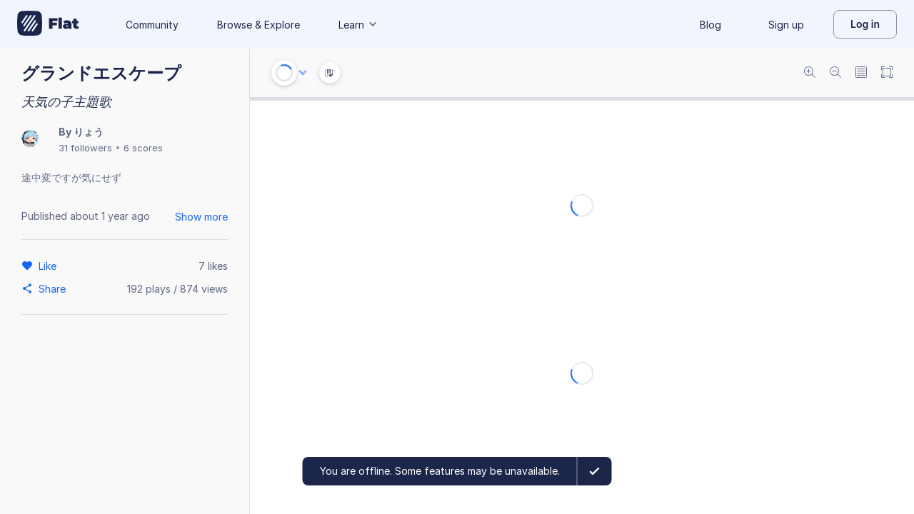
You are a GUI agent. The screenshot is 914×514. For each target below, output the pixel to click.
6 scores (143, 147)
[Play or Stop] (284, 73)
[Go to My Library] (48, 24)
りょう (89, 132)
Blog (710, 25)
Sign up (786, 25)
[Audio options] (302, 73)
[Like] (49, 265)
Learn (358, 25)
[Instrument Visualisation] (330, 73)
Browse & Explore (258, 25)
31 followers (85, 147)
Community (152, 25)
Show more (201, 217)
